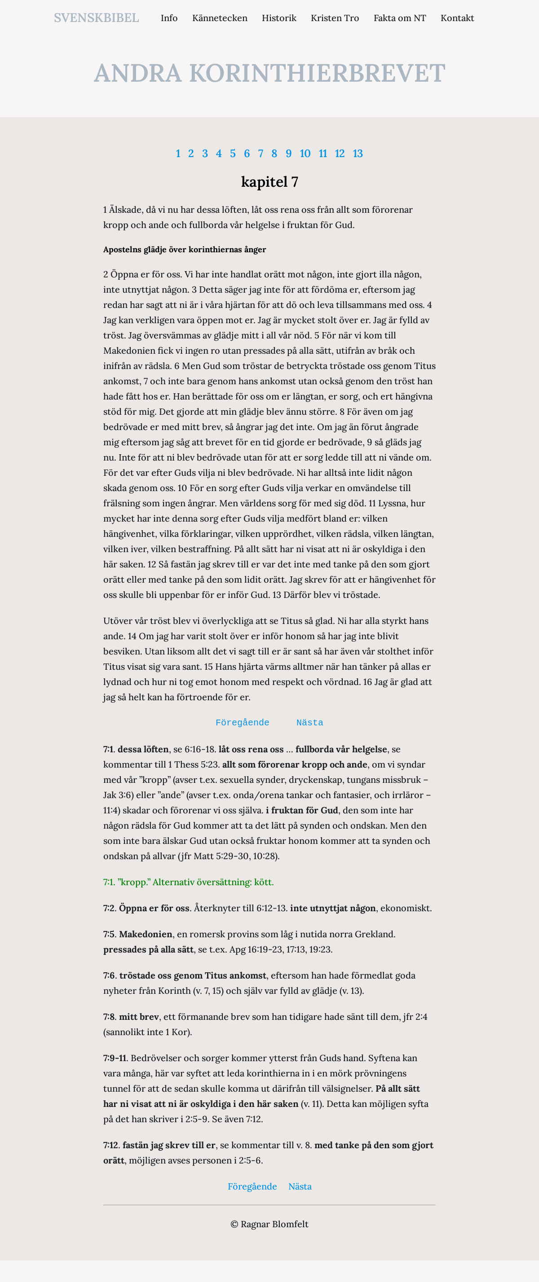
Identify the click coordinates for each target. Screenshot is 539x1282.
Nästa (309, 723)
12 (340, 153)
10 (305, 153)
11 (323, 153)
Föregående (243, 723)
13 (358, 153)
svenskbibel (96, 17)
